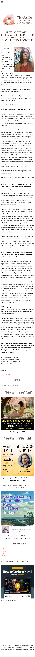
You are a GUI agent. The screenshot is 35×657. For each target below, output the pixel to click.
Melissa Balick (13, 357)
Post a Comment (6, 374)
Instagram (4, 551)
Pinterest (3, 555)
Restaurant (16, 96)
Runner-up (4, 359)
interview (6, 357)
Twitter (3, 553)
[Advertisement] (17, 622)
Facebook (3, 549)
